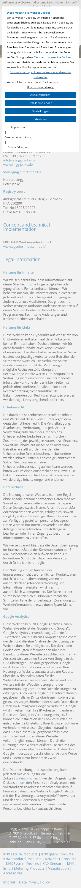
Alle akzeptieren (40, 95)
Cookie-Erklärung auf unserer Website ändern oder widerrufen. (40, 74)
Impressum (18, 127)
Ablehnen (40, 119)
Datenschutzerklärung (40, 87)
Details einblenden (40, 103)
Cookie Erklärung (18, 147)
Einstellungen (40, 111)
